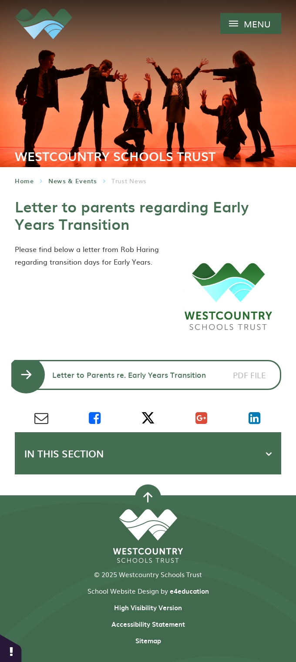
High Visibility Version (148, 607)
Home (24, 180)
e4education (189, 591)
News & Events (72, 180)
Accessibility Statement (148, 624)
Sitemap (148, 640)
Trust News (129, 180)
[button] (11, 648)
